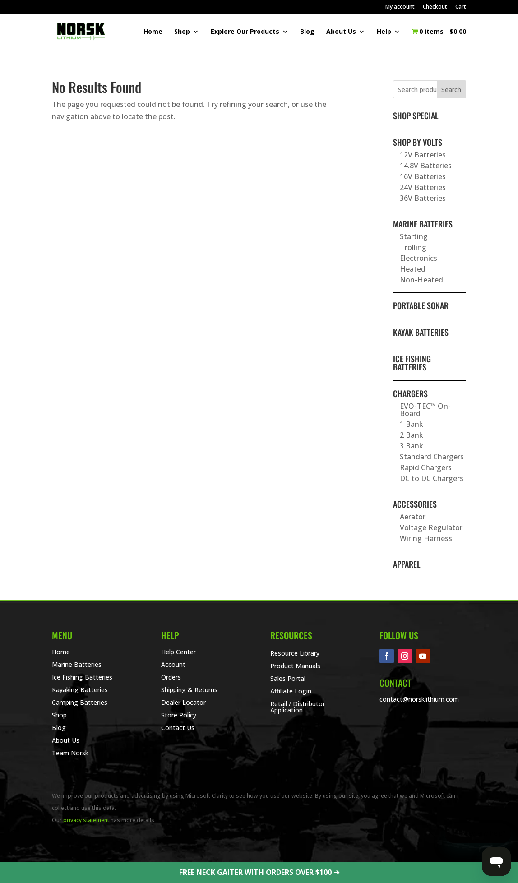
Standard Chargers (432, 457)
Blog (307, 32)
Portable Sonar (421, 305)
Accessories (415, 504)
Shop (182, 32)
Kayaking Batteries (80, 689)
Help (384, 32)
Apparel (407, 564)
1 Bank (411, 424)
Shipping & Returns (189, 689)
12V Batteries (423, 155)
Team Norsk (70, 753)
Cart (460, 7)
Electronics (418, 258)
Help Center (178, 651)
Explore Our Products (245, 32)
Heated (413, 269)
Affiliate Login (290, 691)
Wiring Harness (426, 538)
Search (451, 89)
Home (152, 32)
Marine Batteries (423, 224)
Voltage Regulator (431, 527)
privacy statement (86, 820)
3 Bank (411, 446)
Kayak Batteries (421, 332)
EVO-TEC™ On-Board (425, 409)
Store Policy (178, 715)
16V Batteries (423, 176)
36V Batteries (423, 198)
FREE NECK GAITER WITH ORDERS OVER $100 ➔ (259, 872)
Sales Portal (287, 678)
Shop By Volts (417, 142)
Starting (414, 236)
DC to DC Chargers (431, 478)
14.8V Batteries (426, 166)
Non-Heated (421, 280)
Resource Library (294, 653)
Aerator (413, 517)
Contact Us (177, 727)
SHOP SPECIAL (416, 115)
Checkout (435, 7)
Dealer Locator (183, 702)
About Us (341, 32)
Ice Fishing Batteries (412, 363)
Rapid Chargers (426, 467)
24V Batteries (423, 187)
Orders (171, 677)
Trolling (413, 247)
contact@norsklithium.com (419, 699)
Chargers (410, 393)
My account (400, 7)
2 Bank (411, 435)
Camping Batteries (79, 702)
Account (173, 664)
